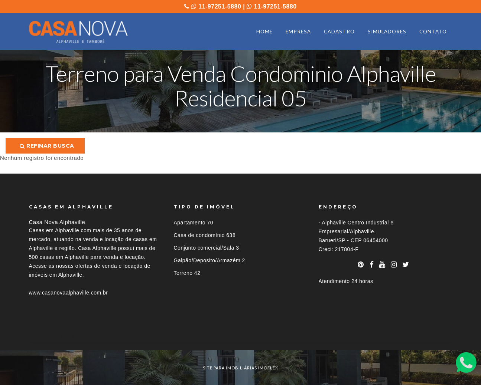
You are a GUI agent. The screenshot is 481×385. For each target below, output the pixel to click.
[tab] (240, 336)
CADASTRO (339, 31)
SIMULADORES (387, 31)
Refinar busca (47, 145)
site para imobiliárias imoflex (240, 367)
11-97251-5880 (216, 6)
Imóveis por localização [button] (59, 336)
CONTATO (433, 31)
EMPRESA (298, 31)
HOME (264, 31)
